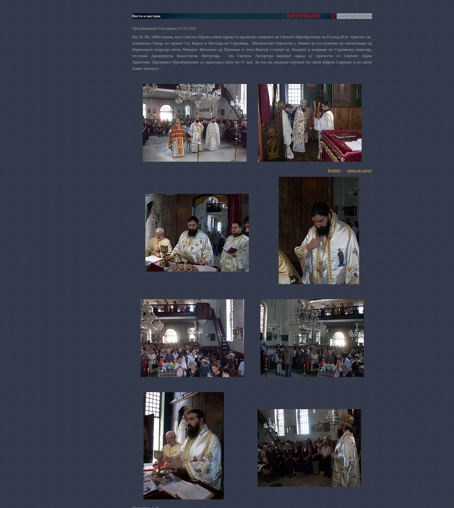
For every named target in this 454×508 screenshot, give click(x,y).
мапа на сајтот (359, 170)
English (334, 170)
